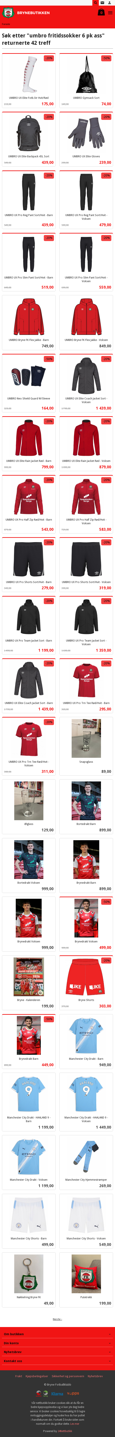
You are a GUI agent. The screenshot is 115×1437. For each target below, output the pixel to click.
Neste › (57, 1319)
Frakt (18, 1376)
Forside (6, 24)
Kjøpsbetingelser (37, 1376)
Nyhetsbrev (95, 1376)
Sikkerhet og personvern (68, 1376)
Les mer (74, 1424)
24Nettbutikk (65, 1431)
